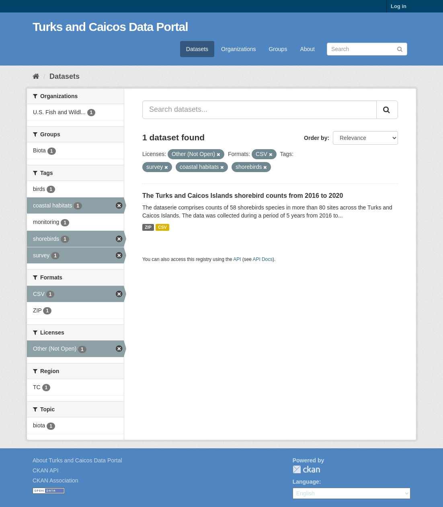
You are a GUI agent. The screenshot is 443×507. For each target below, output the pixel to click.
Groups (278, 49)
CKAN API (46, 470)
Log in (398, 6)
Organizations (238, 49)
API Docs (263, 259)
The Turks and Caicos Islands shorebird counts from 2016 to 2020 (242, 195)
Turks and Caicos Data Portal (110, 26)
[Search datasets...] (259, 110)
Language (306, 481)
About (307, 49)
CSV (162, 227)
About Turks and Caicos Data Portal (77, 460)
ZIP (148, 227)
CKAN (306, 469)
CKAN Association (55, 480)
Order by (315, 138)
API (237, 259)
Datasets (197, 49)
